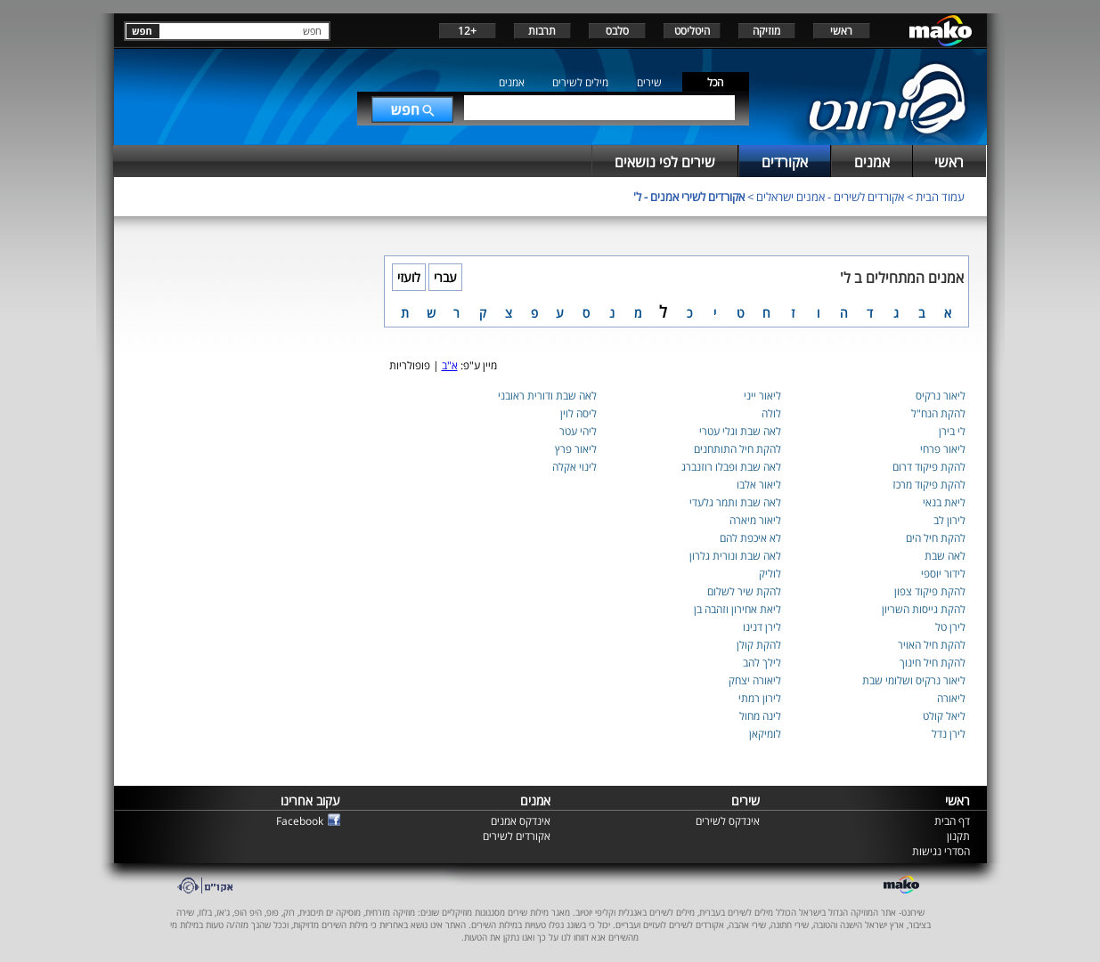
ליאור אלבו (759, 484)
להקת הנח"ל (938, 413)
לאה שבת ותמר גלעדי (735, 502)
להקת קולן (759, 644)
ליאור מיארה (755, 520)
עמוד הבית (940, 197)
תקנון (958, 836)
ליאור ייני (762, 395)
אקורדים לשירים (516, 836)
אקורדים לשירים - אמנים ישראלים (830, 197)
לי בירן (952, 431)
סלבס (617, 30)
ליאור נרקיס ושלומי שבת (914, 680)
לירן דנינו (762, 627)
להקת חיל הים (936, 538)
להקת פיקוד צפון (930, 591)
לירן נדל (949, 733)
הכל (715, 82)
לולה (771, 413)
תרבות (542, 30)
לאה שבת (945, 555)
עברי (445, 277)
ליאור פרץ (576, 449)
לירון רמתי (759, 698)
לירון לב (949, 520)
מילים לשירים (580, 82)
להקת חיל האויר (932, 644)
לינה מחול (760, 716)
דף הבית (952, 821)
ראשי (841, 30)
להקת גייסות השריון (924, 609)
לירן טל (950, 627)
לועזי (408, 277)
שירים (649, 82)
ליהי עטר (578, 431)
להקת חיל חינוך (933, 662)
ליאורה (951, 698)
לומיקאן (765, 733)
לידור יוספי (943, 573)
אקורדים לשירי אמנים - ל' (689, 197)
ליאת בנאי (944, 502)
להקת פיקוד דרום (929, 466)
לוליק (770, 573)
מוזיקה (766, 30)
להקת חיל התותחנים (737, 449)
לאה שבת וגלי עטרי (740, 431)
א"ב (450, 365)
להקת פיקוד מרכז (929, 484)
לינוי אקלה (574, 466)
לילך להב (762, 662)
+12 (467, 30)
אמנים (512, 82)
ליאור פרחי (943, 449)
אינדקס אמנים (520, 821)
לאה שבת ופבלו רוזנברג (731, 466)
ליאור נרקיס (941, 395)
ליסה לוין (578, 413)
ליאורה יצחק (755, 680)
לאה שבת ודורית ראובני (547, 395)
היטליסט (692, 30)
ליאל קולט (944, 716)
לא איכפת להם (750, 538)
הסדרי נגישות (941, 851)
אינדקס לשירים (728, 821)
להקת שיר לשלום (744, 591)
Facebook (299, 821)
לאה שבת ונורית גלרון (735, 555)
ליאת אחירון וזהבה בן (737, 609)
